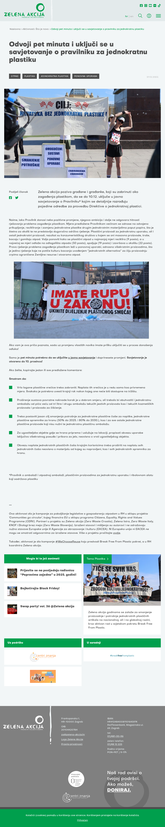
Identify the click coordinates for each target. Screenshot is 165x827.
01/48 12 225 (114, 744)
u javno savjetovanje (81, 358)
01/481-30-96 (115, 736)
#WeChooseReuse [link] (67, 542)
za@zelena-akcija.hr (73, 735)
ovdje (116, 533)
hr (126, 16)
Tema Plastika (96, 559)
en (131, 16)
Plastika (29, 76)
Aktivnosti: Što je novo (36, 29)
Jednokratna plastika (54, 76)
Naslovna (15, 29)
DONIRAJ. (119, 790)
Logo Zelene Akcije (72, 740)
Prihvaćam (82, 820)
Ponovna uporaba (85, 76)
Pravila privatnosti (71, 744)
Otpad (15, 76)
